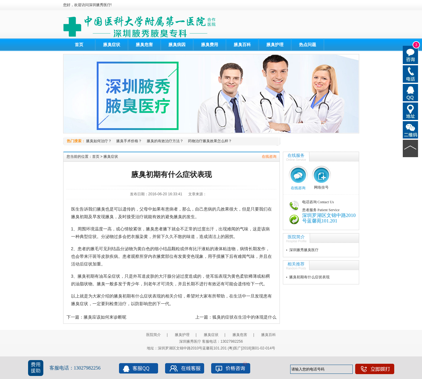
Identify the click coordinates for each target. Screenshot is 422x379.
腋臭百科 (242, 44)
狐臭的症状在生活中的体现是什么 (244, 317)
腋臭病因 (177, 44)
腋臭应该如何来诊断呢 (105, 317)
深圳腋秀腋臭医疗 (304, 250)
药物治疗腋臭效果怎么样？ (210, 141)
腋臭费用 (209, 44)
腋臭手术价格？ (129, 141)
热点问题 (307, 44)
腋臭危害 (144, 44)
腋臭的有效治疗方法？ (165, 141)
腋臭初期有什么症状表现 (309, 277)
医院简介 (296, 237)
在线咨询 (269, 156)
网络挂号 (321, 187)
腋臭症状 (111, 44)
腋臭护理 (274, 44)
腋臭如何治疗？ (99, 141)
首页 (79, 44)
